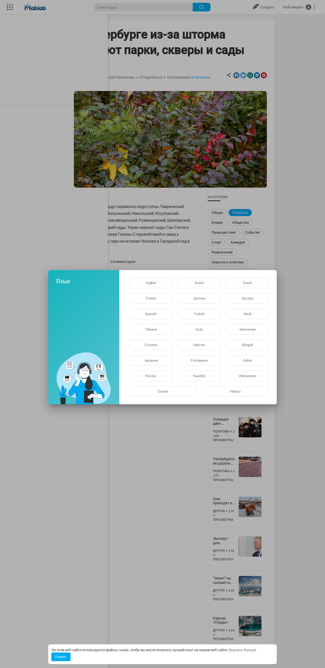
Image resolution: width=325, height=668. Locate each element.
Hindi (247, 314)
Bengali (247, 345)
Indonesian (247, 329)
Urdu (199, 329)
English (151, 283)
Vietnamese (247, 376)
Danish (163, 391)
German (199, 298)
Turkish (199, 314)
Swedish (199, 376)
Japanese (151, 360)
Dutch (247, 283)
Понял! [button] (61, 657)
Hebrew (199, 345)
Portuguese (199, 360)
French (151, 298)
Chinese (151, 329)
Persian (150, 376)
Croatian (150, 345)
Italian (247, 360)
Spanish (151, 314)
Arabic (199, 283)
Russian (247, 298)
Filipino (235, 391)
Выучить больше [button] (242, 650)
